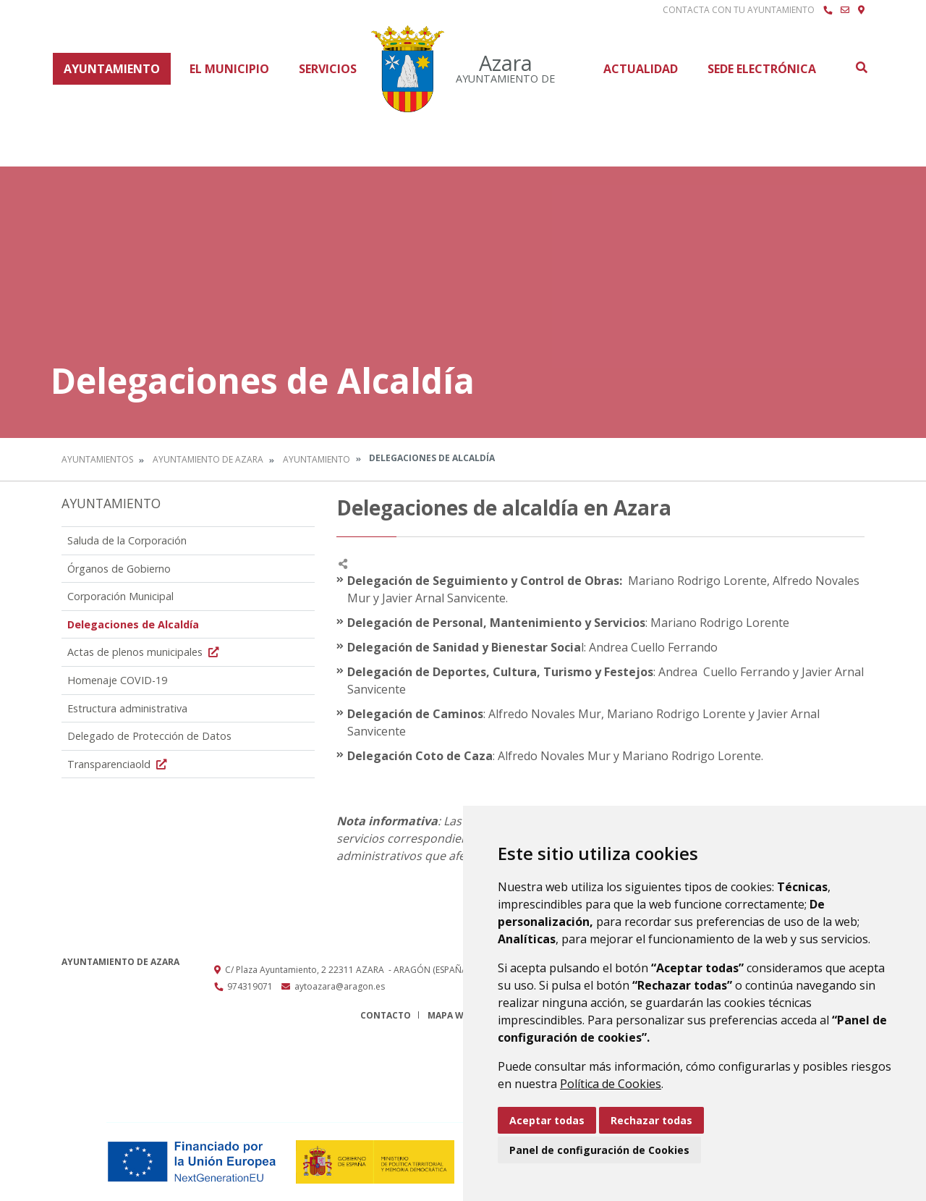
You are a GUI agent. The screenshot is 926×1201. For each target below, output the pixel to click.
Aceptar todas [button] (547, 1120)
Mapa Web (451, 1015)
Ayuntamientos (97, 459)
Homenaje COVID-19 (117, 680)
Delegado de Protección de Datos (149, 736)
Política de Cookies (610, 1084)
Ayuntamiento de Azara (208, 459)
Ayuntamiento (112, 69)
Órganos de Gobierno (119, 569)
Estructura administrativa (127, 708)
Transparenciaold (118, 764)
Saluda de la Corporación (127, 540)
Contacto (385, 1015)
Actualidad (640, 69)
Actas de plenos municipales (144, 652)
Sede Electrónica (762, 69)
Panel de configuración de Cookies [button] (599, 1150)
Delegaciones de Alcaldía (133, 624)
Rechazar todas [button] (651, 1120)
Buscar (860, 67)
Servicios (328, 69)
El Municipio (229, 69)
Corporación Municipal (120, 596)
